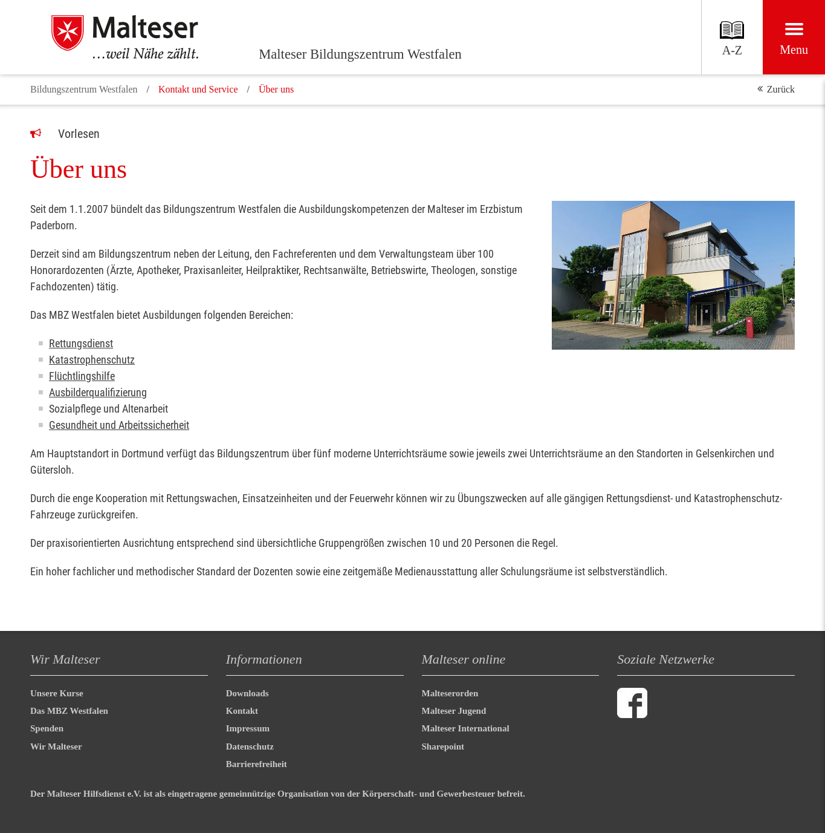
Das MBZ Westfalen (69, 711)
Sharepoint (443, 746)
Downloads (247, 693)
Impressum (248, 728)
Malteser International (466, 728)
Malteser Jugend (454, 711)
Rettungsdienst (81, 343)
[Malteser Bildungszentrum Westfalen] (139, 37)
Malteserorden (450, 693)
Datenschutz (250, 746)
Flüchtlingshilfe (82, 376)
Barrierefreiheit (256, 764)
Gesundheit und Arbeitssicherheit (119, 425)
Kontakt (242, 711)
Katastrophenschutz (92, 359)
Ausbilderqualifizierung (98, 392)
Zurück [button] (781, 89)
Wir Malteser (56, 746)
